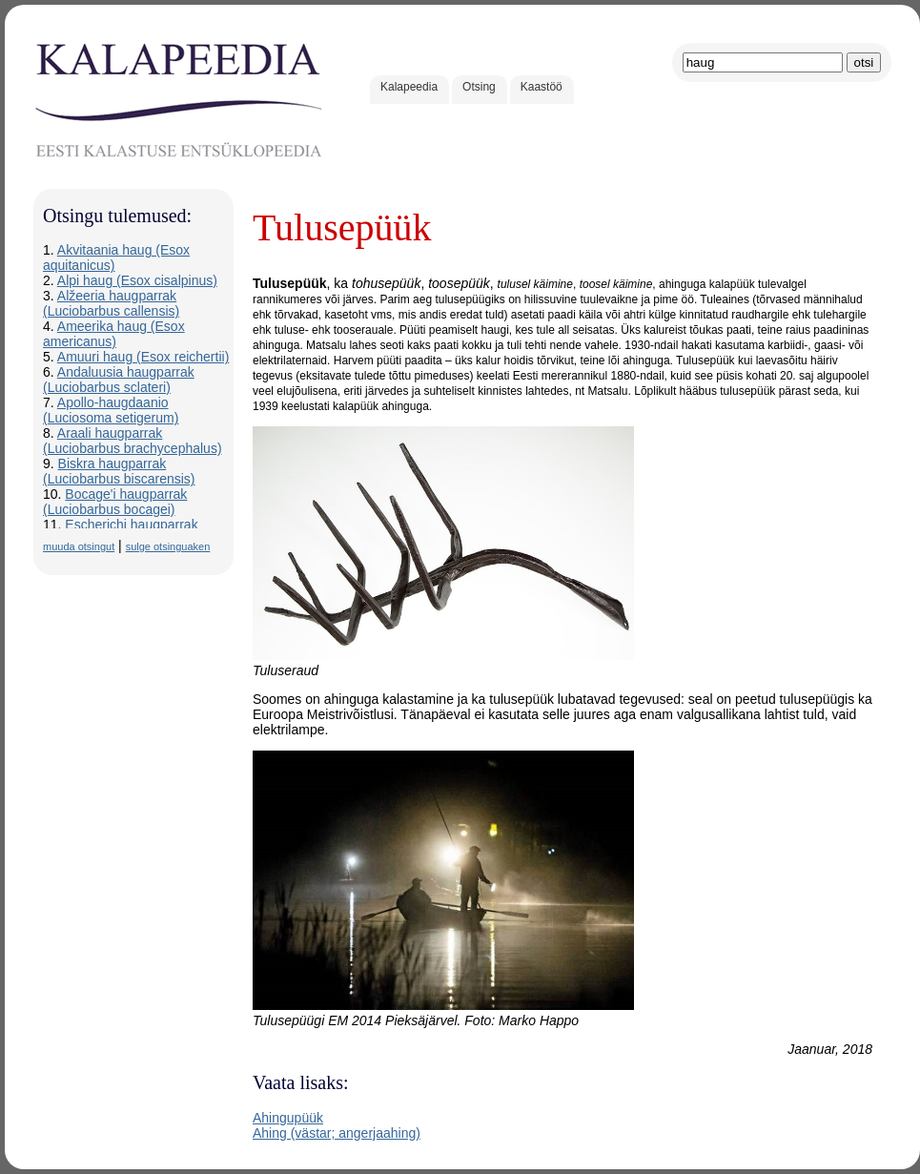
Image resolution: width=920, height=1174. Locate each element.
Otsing (479, 86)
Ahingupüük (288, 1117)
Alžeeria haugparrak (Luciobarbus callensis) (111, 303)
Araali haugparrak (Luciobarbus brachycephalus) (132, 440)
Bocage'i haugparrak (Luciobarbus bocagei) (115, 501)
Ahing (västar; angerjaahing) (336, 1133)
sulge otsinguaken (168, 546)
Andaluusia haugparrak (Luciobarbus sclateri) (118, 379)
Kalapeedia (409, 86)
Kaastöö (541, 86)
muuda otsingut (78, 546)
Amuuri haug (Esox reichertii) (143, 356)
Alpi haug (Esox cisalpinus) (137, 280)
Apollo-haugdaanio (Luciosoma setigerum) (110, 410)
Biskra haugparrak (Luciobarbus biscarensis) (119, 471)
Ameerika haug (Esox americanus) (114, 334)
